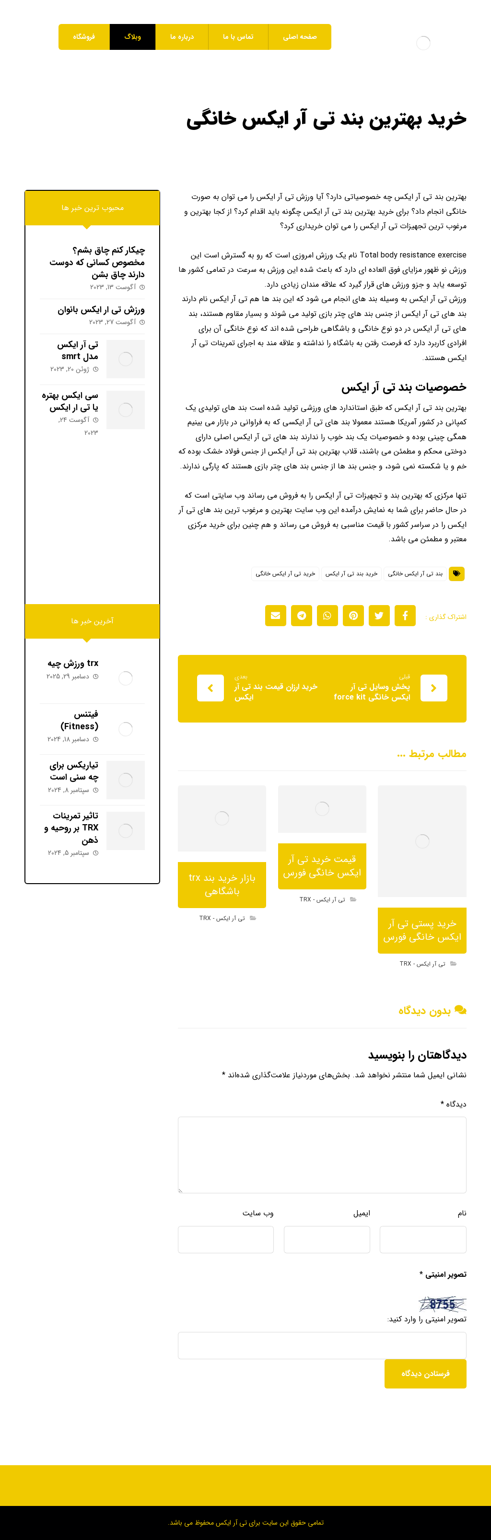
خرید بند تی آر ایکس (351, 588)
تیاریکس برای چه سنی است (72, 767)
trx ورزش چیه (71, 664)
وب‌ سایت (258, 1231)
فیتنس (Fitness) (78, 718)
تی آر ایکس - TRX (422, 979)
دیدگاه (454, 1121)
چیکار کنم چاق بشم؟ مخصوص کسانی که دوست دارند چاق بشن (97, 262)
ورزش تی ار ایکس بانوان (101, 310)
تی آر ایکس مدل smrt (76, 351)
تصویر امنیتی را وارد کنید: (427, 1338)
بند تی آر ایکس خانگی (415, 588)
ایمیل (361, 1231)
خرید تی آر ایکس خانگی (285, 588)
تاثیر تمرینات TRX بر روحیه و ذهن (70, 821)
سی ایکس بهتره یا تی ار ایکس (68, 400)
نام (462, 1231)
